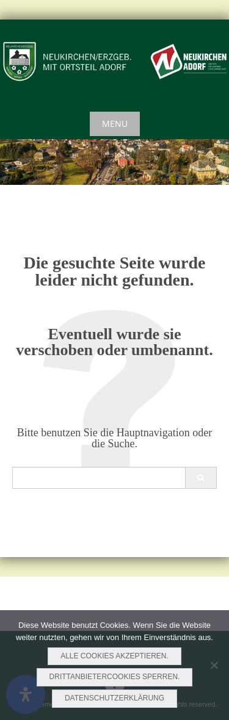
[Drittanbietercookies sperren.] (214, 665)
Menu (115, 123)
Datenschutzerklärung (114, 698)
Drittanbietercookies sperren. (114, 676)
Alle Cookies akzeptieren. (114, 656)
